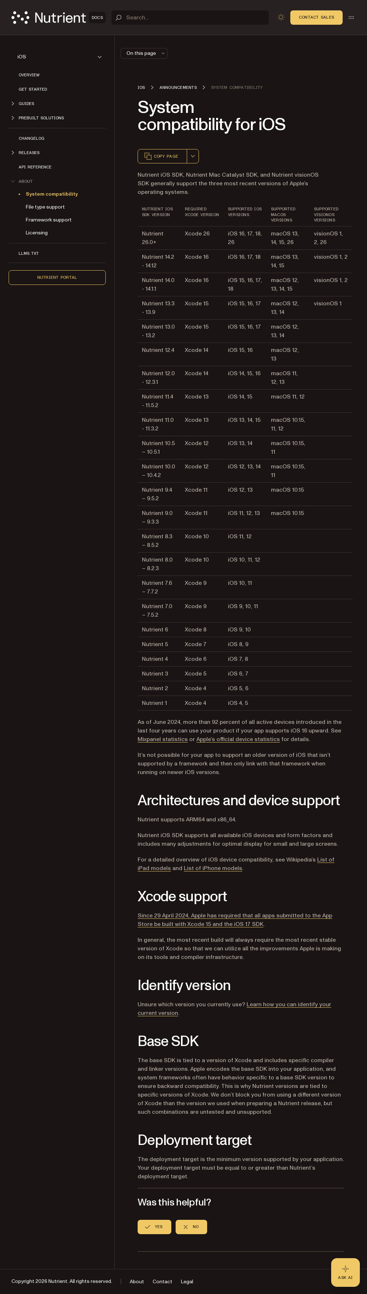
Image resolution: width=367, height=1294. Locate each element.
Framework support (49, 219)
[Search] (190, 17)
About (137, 1281)
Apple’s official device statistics (238, 739)
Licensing (37, 232)
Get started (33, 89)
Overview (29, 75)
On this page (146, 53)
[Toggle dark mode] (281, 17)
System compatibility (52, 194)
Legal (187, 1281)
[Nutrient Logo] (58, 17)
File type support (45, 207)
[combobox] (193, 156)
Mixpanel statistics (163, 739)
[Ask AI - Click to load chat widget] (345, 1272)
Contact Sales (316, 17)
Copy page (161, 156)
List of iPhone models (213, 868)
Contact (162, 1281)
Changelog (31, 138)
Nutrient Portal (57, 277)
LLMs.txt (29, 253)
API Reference (35, 167)
